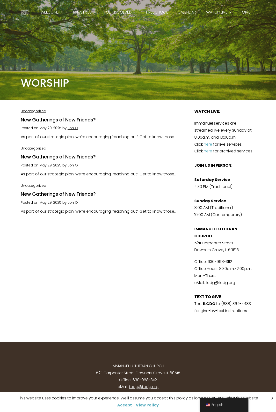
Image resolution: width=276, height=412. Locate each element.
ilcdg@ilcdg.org (144, 387)
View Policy (147, 405)
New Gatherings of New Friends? (58, 119)
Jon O (73, 128)
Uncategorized (33, 111)
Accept (124, 405)
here (208, 144)
